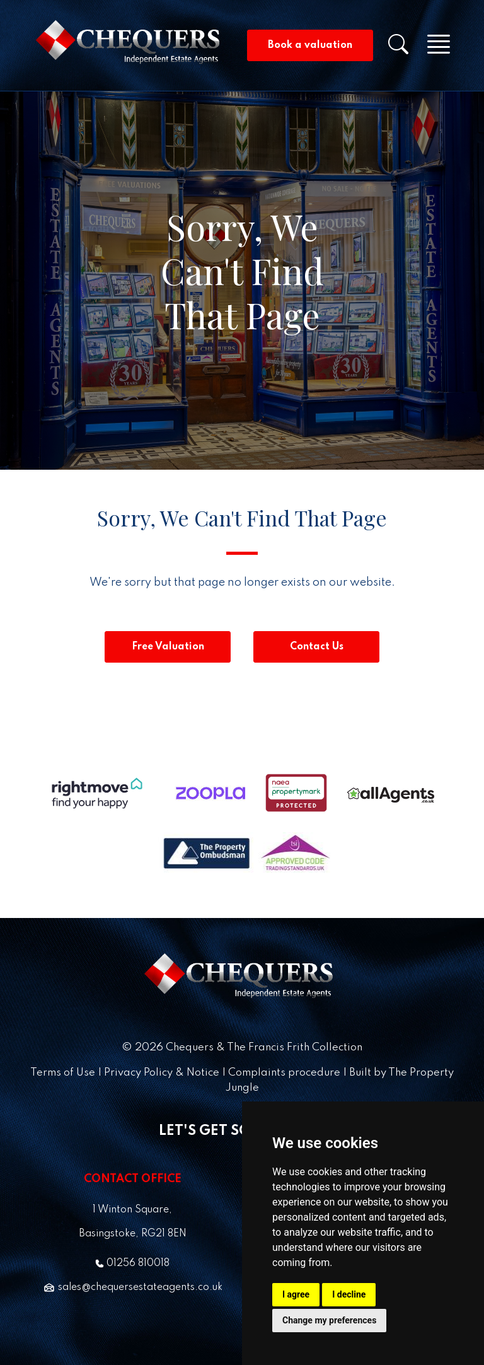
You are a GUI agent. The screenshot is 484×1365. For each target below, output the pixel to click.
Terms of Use (62, 1072)
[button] (406, 48)
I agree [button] (295, 1294)
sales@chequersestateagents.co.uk (132, 1287)
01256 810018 (132, 1263)
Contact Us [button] (316, 647)
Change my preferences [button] (329, 1320)
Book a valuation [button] (310, 45)
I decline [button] (349, 1294)
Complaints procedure (284, 1072)
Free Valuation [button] (168, 647)
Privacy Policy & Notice (161, 1072)
